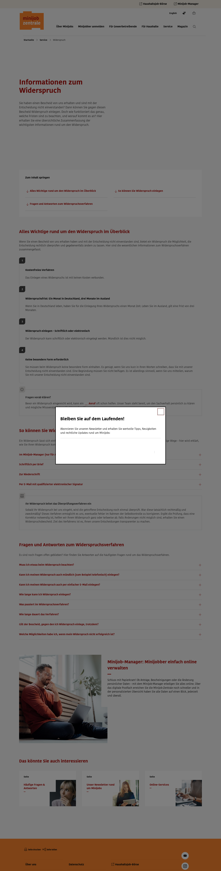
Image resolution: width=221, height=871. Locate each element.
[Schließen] (161, 412)
